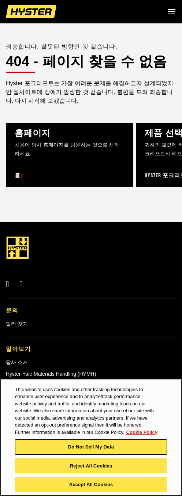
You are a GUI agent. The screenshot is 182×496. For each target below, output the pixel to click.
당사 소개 (17, 362)
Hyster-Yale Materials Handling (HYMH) (51, 374)
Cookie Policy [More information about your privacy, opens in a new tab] (141, 432)
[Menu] (171, 11)
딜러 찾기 (17, 324)
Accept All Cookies (91, 484)
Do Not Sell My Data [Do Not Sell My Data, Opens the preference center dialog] (91, 447)
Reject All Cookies (91, 466)
